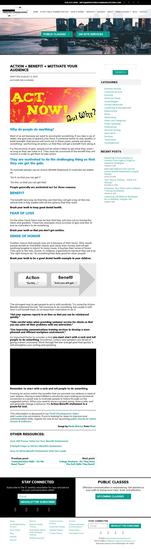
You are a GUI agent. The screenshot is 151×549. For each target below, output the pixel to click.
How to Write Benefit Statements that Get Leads (38, 450)
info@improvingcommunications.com (100, 2)
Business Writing (112, 88)
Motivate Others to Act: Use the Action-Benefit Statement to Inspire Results (121, 171)
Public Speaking (112, 123)
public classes (78, 418)
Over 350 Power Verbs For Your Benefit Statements (39, 441)
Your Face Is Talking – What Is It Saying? (120, 181)
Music (107, 114)
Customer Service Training (56, 522)
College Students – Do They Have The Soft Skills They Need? (77, 463)
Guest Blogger (111, 101)
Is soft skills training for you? (54, 12)
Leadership (21, 416)
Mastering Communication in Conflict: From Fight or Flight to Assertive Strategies (119, 160)
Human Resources (113, 104)
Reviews (101, 12)
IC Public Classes (55, 533)
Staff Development (60, 413)
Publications (110, 126)
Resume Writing (112, 130)
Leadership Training (57, 527)
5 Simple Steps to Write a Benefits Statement (36, 446)
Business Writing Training (36, 525)
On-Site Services (93, 34)
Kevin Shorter (75, 426)
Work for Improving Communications (76, 525)
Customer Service (113, 91)
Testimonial (110, 139)
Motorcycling (110, 111)
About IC (13, 540)
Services (90, 12)
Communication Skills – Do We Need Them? (27, 463)
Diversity (108, 95)
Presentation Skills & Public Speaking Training (37, 532)
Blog (135, 12)
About (110, 12)
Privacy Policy (74, 530)
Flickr (93, 426)
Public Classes (122, 12)
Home (35, 12)
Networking (110, 117)
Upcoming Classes (113, 496)
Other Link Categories (115, 120)
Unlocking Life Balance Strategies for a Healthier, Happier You (121, 197)
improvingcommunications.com (118, 538)
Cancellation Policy (76, 533)
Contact (143, 12)
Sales (75, 413)
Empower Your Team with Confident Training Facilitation (122, 189)
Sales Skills (109, 133)
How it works (77, 12)
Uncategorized (111, 142)
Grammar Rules (112, 98)
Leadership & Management (117, 107)
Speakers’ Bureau (56, 530)
